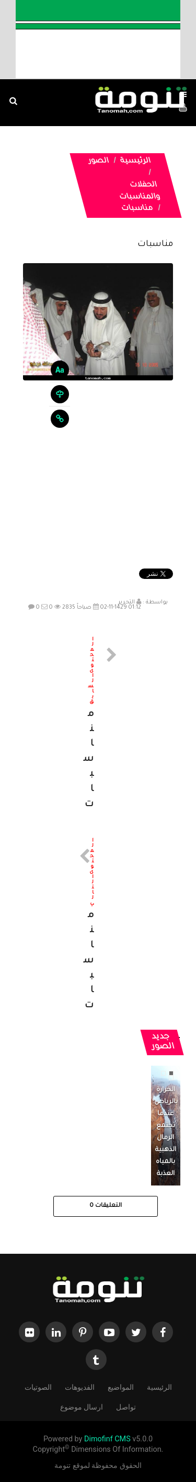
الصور (98, 161)
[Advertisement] (98, 476)
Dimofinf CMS (107, 1439)
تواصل (126, 1406)
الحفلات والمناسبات (139, 191)
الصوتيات (38, 1386)
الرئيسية (135, 161)
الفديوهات (80, 1386)
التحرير (126, 602)
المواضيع (121, 1386)
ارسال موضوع (81, 1406)
